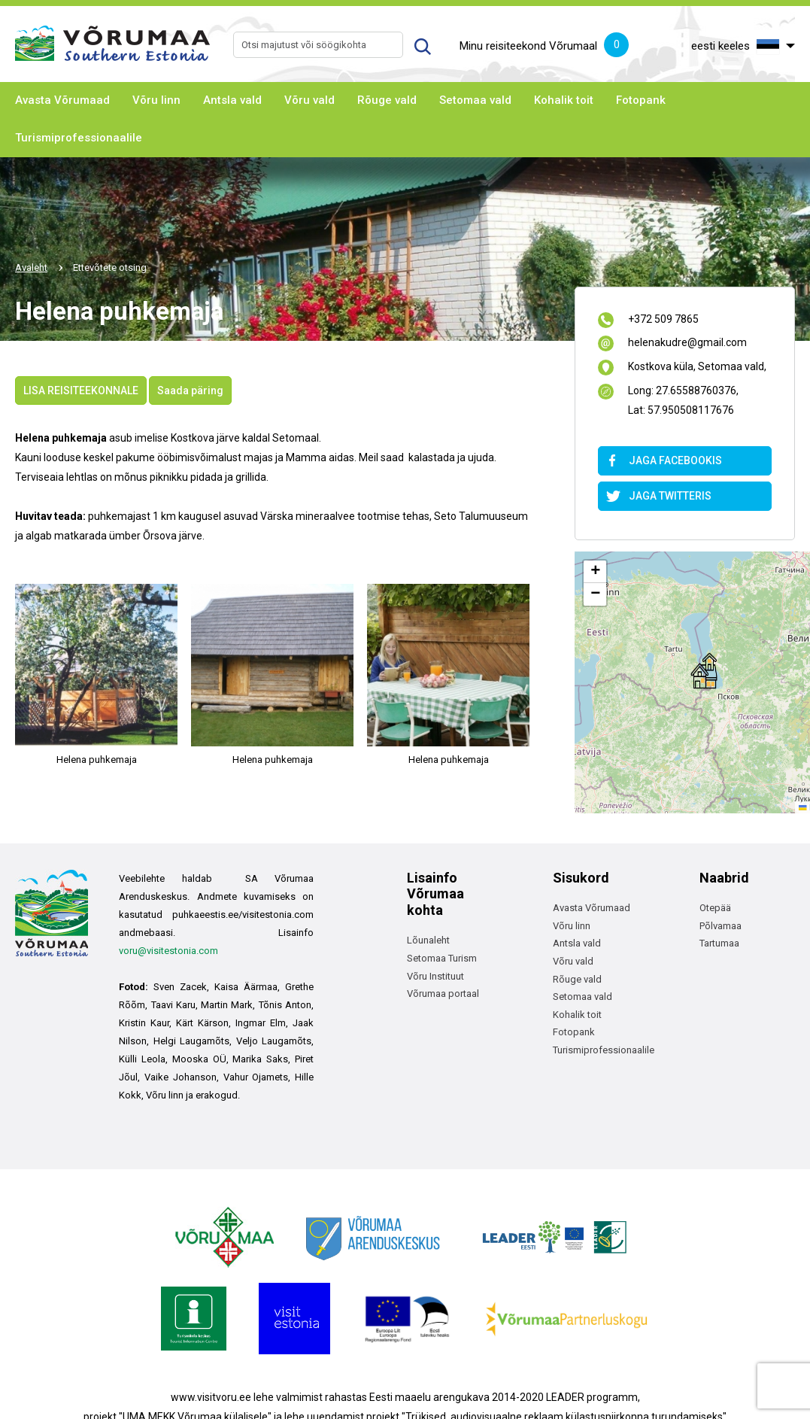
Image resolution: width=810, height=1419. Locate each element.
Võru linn (156, 100)
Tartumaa (719, 943)
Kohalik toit (563, 100)
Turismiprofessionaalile (78, 137)
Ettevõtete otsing (110, 267)
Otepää (715, 907)
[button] (703, 670)
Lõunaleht (428, 940)
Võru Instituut (435, 976)
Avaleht (31, 267)
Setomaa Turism (442, 958)
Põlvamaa (720, 925)
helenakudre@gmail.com (687, 343)
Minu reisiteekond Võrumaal (544, 46)
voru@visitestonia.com (168, 950)
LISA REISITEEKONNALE (80, 390)
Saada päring (190, 390)
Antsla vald (232, 100)
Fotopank (641, 100)
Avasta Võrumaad (62, 100)
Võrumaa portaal (443, 993)
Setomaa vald (475, 100)
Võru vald (309, 100)
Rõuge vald (387, 100)
